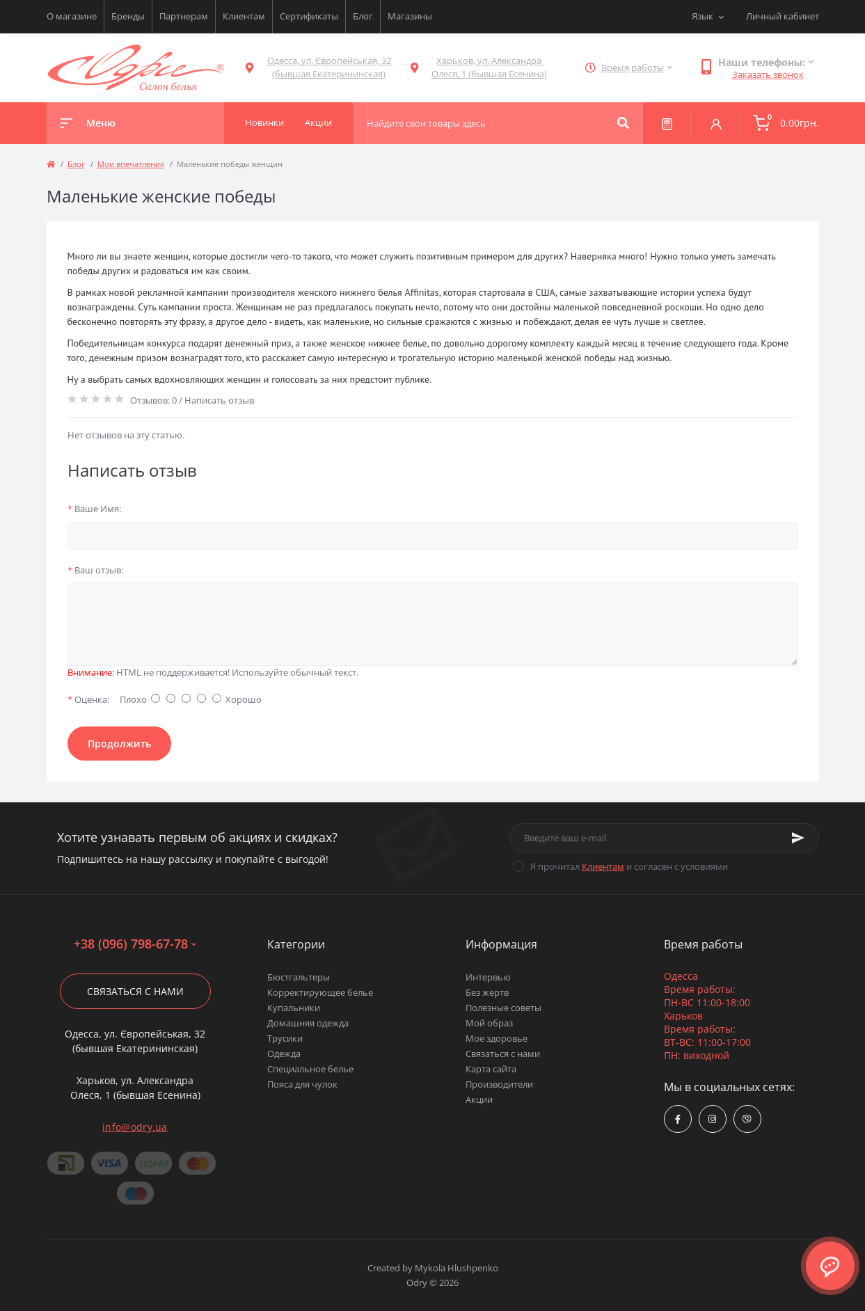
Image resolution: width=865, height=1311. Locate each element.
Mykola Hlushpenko (456, 1268)
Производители (499, 1084)
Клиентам (244, 16)
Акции (479, 1099)
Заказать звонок (768, 74)
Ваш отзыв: (95, 570)
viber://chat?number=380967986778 (747, 1119)
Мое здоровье (496, 1038)
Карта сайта (491, 1069)
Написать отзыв (219, 400)
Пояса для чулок (302, 1084)
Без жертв (487, 992)
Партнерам (183, 16)
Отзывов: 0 (153, 400)
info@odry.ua (135, 1127)
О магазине (72, 16)
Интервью (488, 977)
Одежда (284, 1053)
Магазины (410, 16)
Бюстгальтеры (298, 977)
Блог (363, 16)
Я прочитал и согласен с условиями (629, 866)
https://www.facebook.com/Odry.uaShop (678, 1119)
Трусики (285, 1038)
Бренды (128, 16)
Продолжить (119, 743)
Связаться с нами (135, 991)
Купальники (293, 1007)
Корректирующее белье (320, 992)
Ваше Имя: (94, 508)
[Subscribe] (798, 837)
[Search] (623, 123)
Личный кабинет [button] (782, 16)
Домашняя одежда (308, 1023)
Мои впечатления (130, 164)
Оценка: (88, 699)
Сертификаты (309, 16)
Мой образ (489, 1023)
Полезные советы (503, 1007)
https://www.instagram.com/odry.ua (712, 1119)
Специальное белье (310, 1069)
